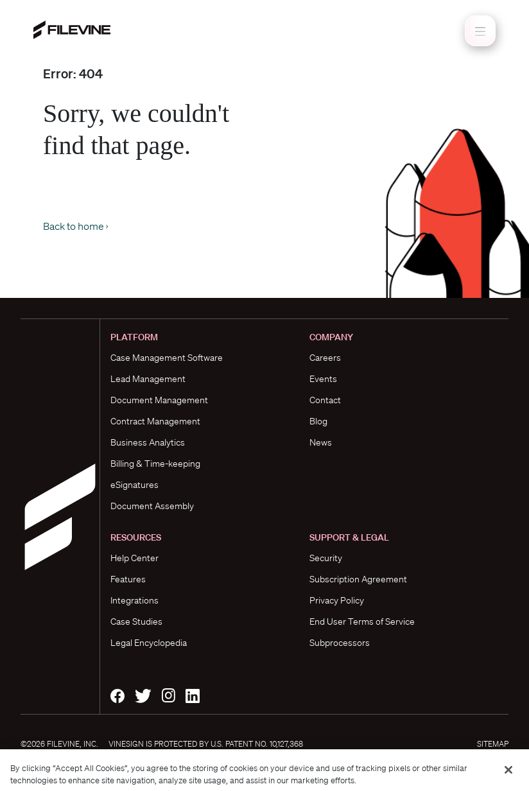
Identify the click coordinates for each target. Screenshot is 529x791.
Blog (318, 421)
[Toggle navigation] (480, 30)
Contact (325, 400)
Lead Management (148, 379)
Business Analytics (147, 442)
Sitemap (492, 743)
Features (128, 579)
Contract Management (155, 421)
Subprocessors (339, 642)
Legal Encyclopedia (148, 642)
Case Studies (136, 621)
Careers (325, 357)
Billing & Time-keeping (155, 463)
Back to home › (75, 226)
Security (325, 558)
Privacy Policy (336, 600)
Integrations (134, 600)
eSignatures (134, 485)
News (320, 442)
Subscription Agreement (358, 579)
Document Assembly (152, 506)
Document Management (159, 400)
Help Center (134, 558)
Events (323, 379)
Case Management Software (166, 357)
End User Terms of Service (362, 621)
